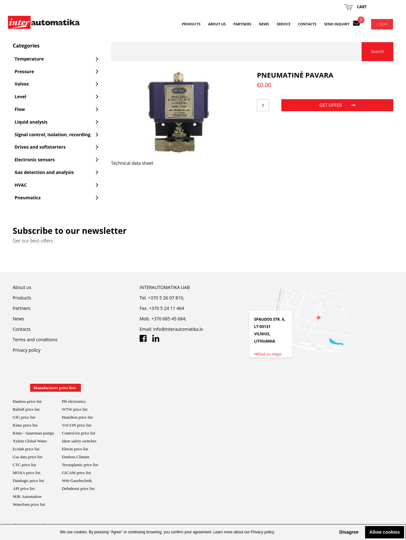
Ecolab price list (26, 449)
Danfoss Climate (75, 456)
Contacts (307, 24)
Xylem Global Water (30, 441)
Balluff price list (26, 409)
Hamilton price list (77, 417)
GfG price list (24, 417)
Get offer (337, 105)
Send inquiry (337, 24)
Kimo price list (25, 425)
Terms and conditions (35, 340)
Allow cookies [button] (385, 532)
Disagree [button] (348, 532)
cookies (80, 532)
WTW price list (75, 409)
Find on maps (268, 354)
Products (191, 24)
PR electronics (74, 401)
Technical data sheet (132, 163)
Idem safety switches (79, 441)
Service (283, 24)
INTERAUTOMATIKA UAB (165, 287)
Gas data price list (28, 456)
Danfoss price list (27, 401)
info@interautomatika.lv (178, 329)
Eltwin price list (75, 449)
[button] (334, 532)
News (264, 24)
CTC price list (24, 464)
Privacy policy (262, 532)
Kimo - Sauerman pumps (33, 433)
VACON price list (76, 425)
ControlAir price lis (78, 433)
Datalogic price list (28, 480)
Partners (242, 24)
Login (382, 24)
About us (217, 24)
